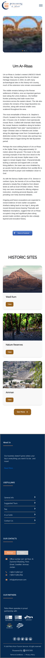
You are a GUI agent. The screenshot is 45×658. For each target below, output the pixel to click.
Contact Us (8, 521)
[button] (22, 50)
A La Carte (8, 515)
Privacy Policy (30, 655)
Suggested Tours (11, 503)
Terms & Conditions (16, 655)
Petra (22, 553)
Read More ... (9, 468)
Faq (5, 509)
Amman (10, 553)
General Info (9, 498)
